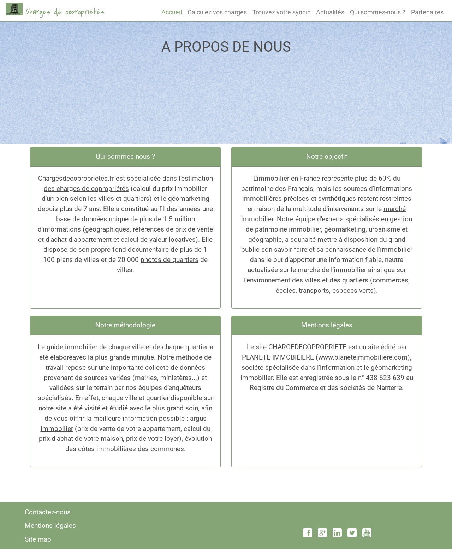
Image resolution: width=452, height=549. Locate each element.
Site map (38, 539)
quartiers (355, 280)
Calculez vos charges (217, 12)
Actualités (330, 12)
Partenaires (427, 12)
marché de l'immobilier (332, 270)
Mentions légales (50, 525)
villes (312, 280)
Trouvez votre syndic (281, 12)
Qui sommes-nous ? (377, 12)
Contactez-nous (48, 512)
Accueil (171, 12)
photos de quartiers (169, 260)
